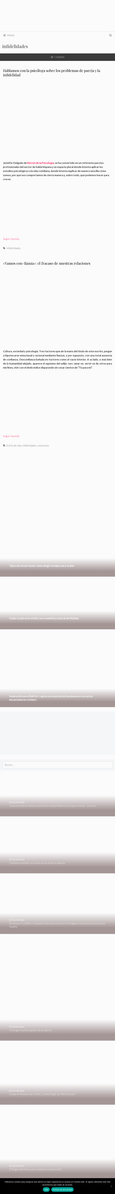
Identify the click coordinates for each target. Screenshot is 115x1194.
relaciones (43, 445)
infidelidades (13, 248)
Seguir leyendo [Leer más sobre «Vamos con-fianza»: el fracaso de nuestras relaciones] (11, 436)
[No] (111, 1186)
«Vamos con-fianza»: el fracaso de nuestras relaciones (46, 263)
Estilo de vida (13, 445)
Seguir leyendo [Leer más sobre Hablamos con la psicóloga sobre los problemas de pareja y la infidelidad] (11, 238)
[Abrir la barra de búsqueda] (110, 35)
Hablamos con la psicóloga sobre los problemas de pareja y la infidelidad (51, 72)
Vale (46, 1189)
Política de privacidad (62, 1189)
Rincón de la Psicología (40, 162)
